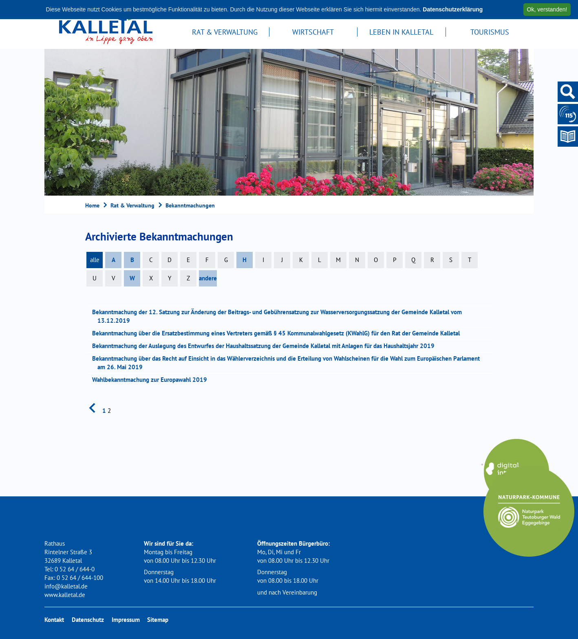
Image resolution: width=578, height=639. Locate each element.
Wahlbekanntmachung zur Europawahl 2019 (152, 379)
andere (208, 278)
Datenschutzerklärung (453, 9)
